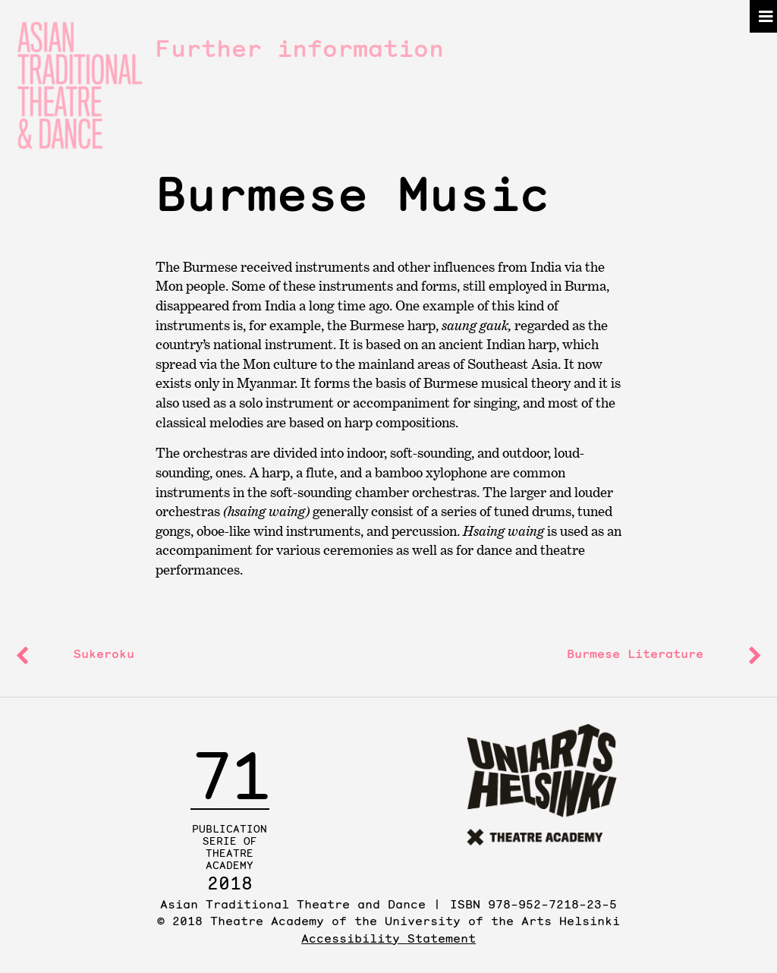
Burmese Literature (635, 653)
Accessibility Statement (388, 938)
